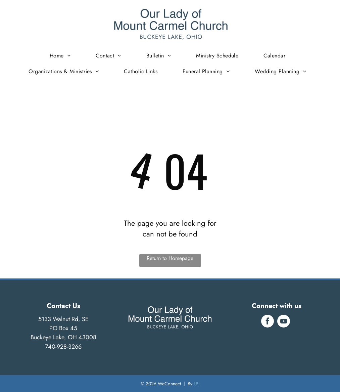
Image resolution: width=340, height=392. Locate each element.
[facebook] (267, 322)
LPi (197, 383)
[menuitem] (63, 55)
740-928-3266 (63, 346)
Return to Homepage (170, 258)
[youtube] (283, 322)
